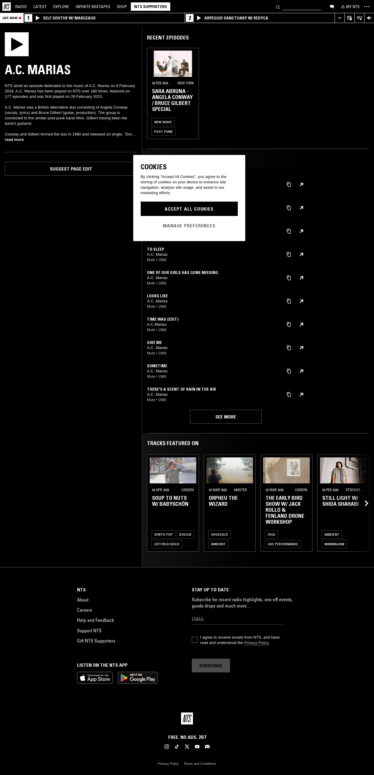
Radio (21, 6)
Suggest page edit (71, 169)
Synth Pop (163, 534)
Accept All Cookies (189, 209)
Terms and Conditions (200, 763)
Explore (61, 6)
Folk (271, 534)
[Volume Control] (369, 18)
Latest (40, 6)
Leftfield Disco (167, 544)
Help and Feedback (95, 620)
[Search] (278, 6)
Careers (84, 610)
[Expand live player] (339, 18)
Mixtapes (93, 6)
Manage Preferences (189, 226)
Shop (122, 6)
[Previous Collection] (362, 503)
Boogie (185, 534)
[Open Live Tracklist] (359, 18)
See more (225, 417)
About (82, 600)
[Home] (6, 6)
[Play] (17, 44)
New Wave (163, 122)
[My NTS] (349, 6)
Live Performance (283, 544)
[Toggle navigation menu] (367, 6)
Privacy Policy (256, 642)
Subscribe (211, 666)
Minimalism (334, 544)
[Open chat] (332, 6)
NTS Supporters (150, 6)
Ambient (218, 544)
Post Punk (163, 131)
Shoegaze (219, 534)
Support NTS (89, 631)
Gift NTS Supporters (96, 641)
